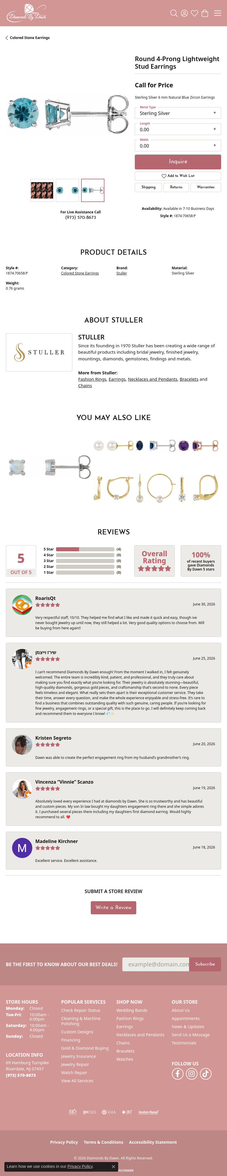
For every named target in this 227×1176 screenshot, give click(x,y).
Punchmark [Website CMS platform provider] (124, 1170)
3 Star (49, 560)
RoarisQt (45, 598)
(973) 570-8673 (80, 217)
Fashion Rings (92, 379)
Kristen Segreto (53, 738)
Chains (85, 385)
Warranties (205, 187)
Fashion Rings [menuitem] (130, 1018)
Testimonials (184, 1043)
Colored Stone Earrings (30, 37)
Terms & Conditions (103, 1142)
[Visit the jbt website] (127, 1112)
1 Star (49, 572)
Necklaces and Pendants (153, 379)
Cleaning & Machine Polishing (81, 1021)
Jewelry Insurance (78, 1056)
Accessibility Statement (153, 1142)
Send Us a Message (191, 1034)
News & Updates (188, 1026)
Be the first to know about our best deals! (62, 964)
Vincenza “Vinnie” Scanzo (64, 782)
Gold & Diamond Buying (85, 1048)
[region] (67, 114)
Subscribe (205, 964)
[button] (174, 13)
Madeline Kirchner (56, 841)
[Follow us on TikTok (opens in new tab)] (206, 1074)
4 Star (49, 554)
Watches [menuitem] (124, 1059)
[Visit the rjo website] (72, 1112)
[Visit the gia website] (109, 1112)
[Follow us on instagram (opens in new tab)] (192, 1074)
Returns (176, 187)
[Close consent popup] (113, 1166)
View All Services (77, 1080)
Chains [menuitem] (123, 1043)
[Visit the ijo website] (89, 1112)
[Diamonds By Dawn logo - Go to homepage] (26, 13)
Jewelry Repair (75, 1064)
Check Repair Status (80, 1010)
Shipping (149, 187)
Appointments (186, 1018)
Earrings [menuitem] (124, 1026)
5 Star (49, 549)
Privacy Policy (64, 1142)
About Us (181, 1010)
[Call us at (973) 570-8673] (21, 1075)
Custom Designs (77, 1032)
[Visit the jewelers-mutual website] (149, 1112)
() (119, 549)
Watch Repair (74, 1072)
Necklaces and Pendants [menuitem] (140, 1034)
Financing (70, 1040)
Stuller (121, 273)
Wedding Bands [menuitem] (131, 1010)
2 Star (49, 566)
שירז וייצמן (45, 652)
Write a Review (113, 908)
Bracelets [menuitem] (125, 1051)
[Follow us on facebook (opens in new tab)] (178, 1074)
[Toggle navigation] (217, 13)
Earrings (117, 379)
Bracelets (189, 379)
